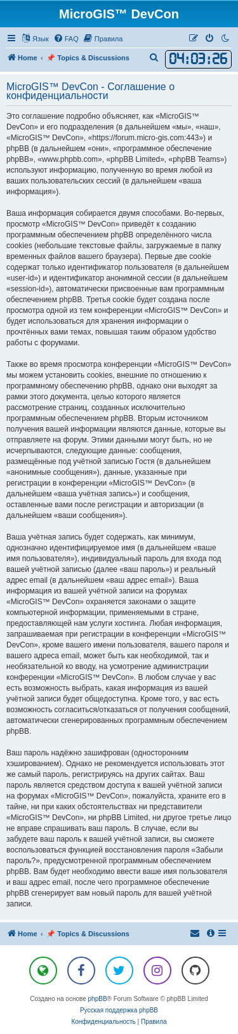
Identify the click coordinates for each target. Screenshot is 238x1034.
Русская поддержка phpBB (119, 1010)
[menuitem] (66, 38)
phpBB (97, 998)
